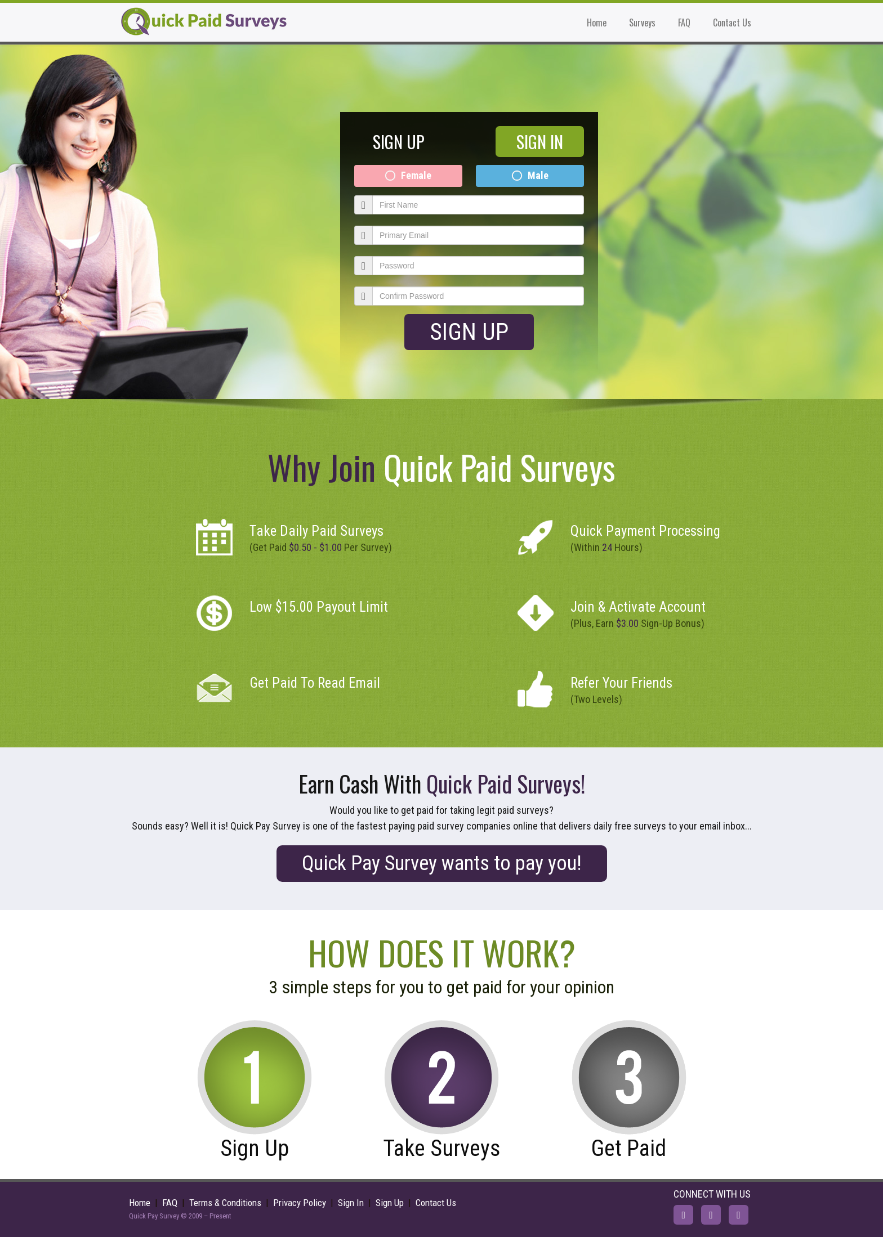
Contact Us (732, 22)
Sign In (351, 1202)
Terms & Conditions (225, 1202)
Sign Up (469, 332)
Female (416, 175)
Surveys (642, 22)
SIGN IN (539, 141)
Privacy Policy (299, 1202)
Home (596, 22)
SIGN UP (399, 141)
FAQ (684, 22)
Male (538, 175)
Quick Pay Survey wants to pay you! (442, 863)
